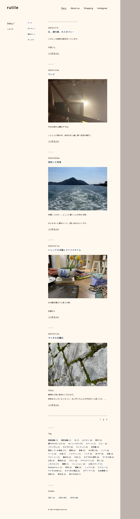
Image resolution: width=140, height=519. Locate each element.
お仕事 (91, 450)
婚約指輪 (64, 440)
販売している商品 (55, 450)
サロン (71, 460)
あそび (98, 453)
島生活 (60, 474)
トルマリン (73, 453)
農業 (64, 464)
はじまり (85, 440)
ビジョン (101, 467)
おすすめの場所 (90, 457)
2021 (50, 497)
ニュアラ (88, 467)
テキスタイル (85, 460)
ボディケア (87, 470)
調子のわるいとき (55, 443)
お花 (76, 457)
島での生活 (73, 474)
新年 (97, 440)
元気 (50, 460)
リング (86, 453)
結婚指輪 (51, 440)
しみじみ (51, 464)
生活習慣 (101, 470)
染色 (67, 467)
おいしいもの (73, 443)
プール (50, 453)
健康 (77, 467)
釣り (99, 460)
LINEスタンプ (93, 464)
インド (103, 450)
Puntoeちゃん (53, 467)
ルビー (101, 443)
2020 (61, 497)
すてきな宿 (106, 457)
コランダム (52, 447)
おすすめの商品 (71, 470)
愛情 (71, 450)
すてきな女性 (53, 470)
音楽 (80, 450)
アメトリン (52, 457)
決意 (108, 453)
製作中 (65, 457)
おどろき (66, 447)
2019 (72, 497)
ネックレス (80, 447)
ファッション (77, 464)
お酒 (61, 453)
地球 (50, 474)
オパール (89, 443)
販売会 (60, 460)
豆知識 (93, 447)
